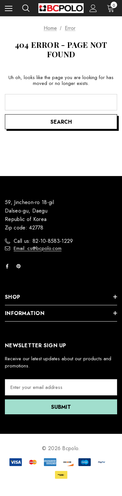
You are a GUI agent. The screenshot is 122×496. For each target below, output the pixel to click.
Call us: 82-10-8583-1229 (43, 241)
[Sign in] (93, 8)
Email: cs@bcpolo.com (37, 248)
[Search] (26, 8)
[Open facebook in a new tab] (8, 266)
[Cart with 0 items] (112, 8)
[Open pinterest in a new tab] (19, 266)
